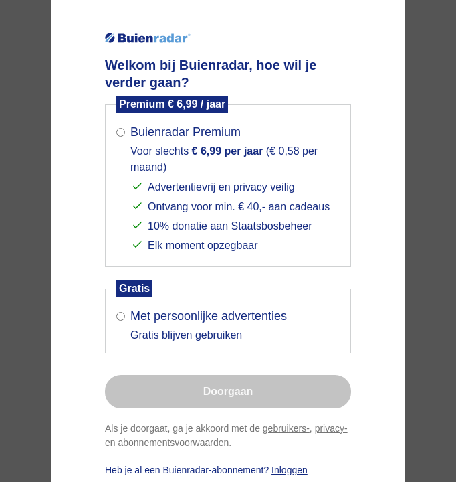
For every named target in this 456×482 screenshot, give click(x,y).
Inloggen (289, 470)
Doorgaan (228, 391)
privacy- (331, 428)
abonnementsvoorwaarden (173, 442)
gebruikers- (286, 428)
